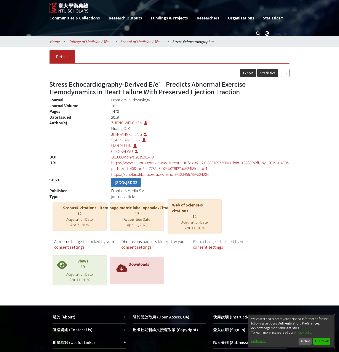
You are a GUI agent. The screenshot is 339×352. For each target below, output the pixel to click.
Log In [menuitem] (280, 33)
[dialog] (291, 331)
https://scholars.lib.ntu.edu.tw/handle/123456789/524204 (160, 174)
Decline (305, 341)
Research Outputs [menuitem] (125, 18)
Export (248, 72)
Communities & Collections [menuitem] (75, 18)
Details (62, 56)
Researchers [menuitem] (208, 18)
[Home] (146, 6)
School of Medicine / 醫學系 (141, 41)
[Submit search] (258, 33)
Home (55, 41)
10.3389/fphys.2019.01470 (132, 157)
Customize (258, 341)
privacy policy (303, 332)
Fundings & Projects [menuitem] (169, 18)
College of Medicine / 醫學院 (90, 41)
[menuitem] (273, 18)
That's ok (321, 341)
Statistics (267, 72)
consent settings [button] (69, 247)
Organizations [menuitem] (241, 18)
